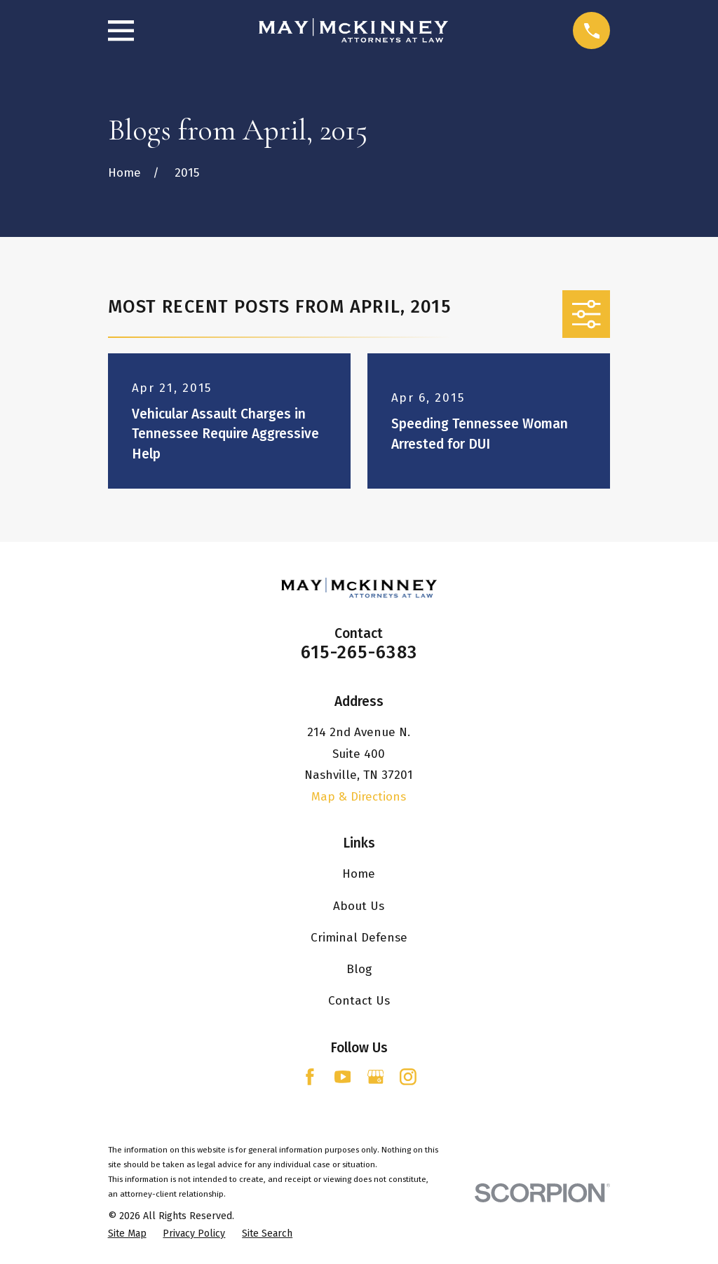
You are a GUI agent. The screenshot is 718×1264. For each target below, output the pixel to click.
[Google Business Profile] (375, 1076)
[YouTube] (342, 1076)
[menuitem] (127, 1234)
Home (358, 874)
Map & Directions (358, 796)
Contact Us (359, 1000)
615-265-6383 (359, 652)
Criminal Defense (359, 937)
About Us (358, 906)
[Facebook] (310, 1076)
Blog (359, 969)
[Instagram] (408, 1076)
